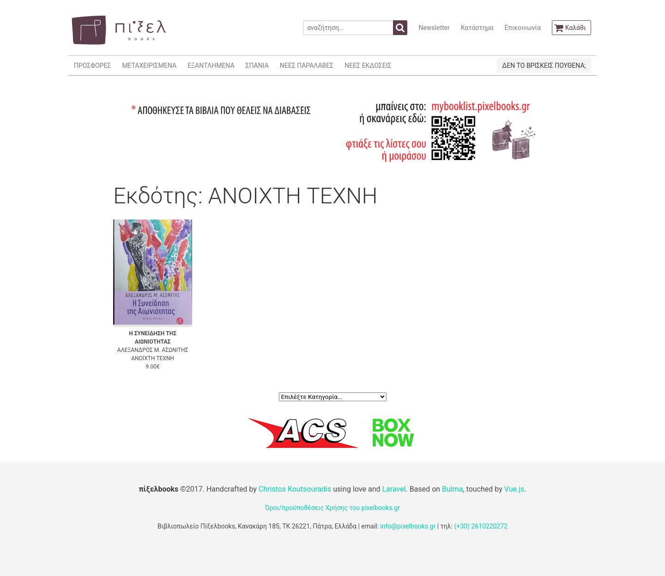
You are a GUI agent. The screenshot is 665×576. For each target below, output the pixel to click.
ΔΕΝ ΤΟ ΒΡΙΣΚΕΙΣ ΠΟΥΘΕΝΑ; (544, 65)
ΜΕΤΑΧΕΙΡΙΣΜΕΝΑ (149, 65)
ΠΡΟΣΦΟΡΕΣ (92, 65)
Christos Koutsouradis (295, 489)
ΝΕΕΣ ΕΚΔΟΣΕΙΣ (368, 65)
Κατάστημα (477, 27)
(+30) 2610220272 (481, 526)
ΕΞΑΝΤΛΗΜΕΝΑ (210, 65)
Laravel (393, 489)
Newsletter (433, 27)
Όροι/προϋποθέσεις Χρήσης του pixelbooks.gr (332, 507)
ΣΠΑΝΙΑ (257, 65)
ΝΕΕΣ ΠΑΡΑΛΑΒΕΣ (307, 65)
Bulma (452, 489)
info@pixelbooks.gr (407, 526)
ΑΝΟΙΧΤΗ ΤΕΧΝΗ (152, 358)
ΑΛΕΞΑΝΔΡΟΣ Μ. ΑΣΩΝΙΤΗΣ (152, 350)
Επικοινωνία (522, 27)
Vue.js (514, 489)
